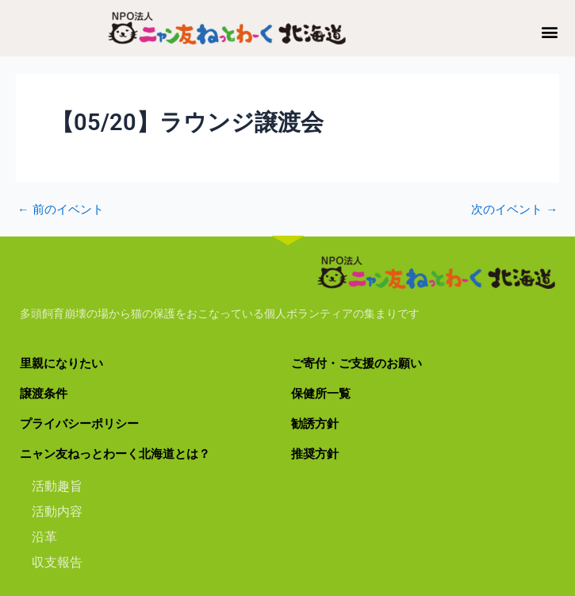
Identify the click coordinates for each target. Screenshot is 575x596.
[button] (550, 31)
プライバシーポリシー (79, 424)
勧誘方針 (315, 424)
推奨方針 (315, 454)
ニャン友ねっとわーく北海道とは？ (115, 454)
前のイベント (60, 210)
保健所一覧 (321, 393)
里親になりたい (61, 363)
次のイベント (514, 210)
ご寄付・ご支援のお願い (356, 363)
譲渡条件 (43, 393)
